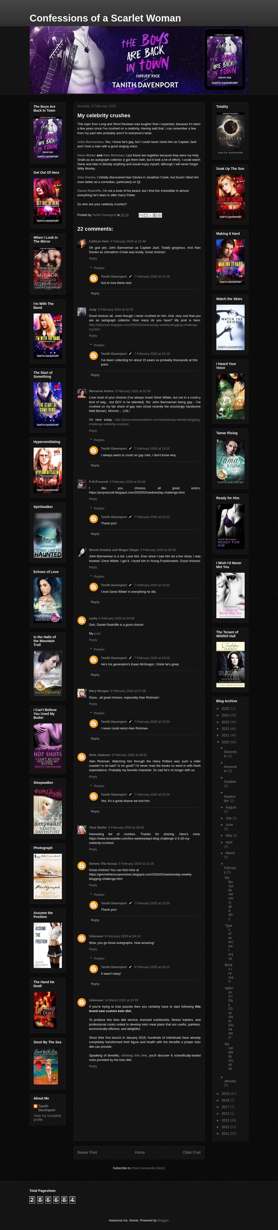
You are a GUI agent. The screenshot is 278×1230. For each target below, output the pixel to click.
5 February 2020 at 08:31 (129, 755)
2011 (225, 1133)
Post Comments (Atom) (148, 1168)
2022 (225, 729)
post (97, 633)
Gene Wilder (86, 155)
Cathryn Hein (99, 241)
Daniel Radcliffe (89, 191)
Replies (99, 268)
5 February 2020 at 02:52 (116, 309)
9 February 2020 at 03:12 (152, 967)
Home (140, 1152)
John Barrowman (90, 142)
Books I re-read (229, 973)
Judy (92, 309)
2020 (225, 742)
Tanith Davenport (114, 276)
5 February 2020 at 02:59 (133, 391)
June (229, 825)
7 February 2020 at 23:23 (152, 517)
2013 (225, 1120)
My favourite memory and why (229, 898)
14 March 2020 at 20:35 (121, 1000)
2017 (225, 1107)
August (231, 807)
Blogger (163, 1220)
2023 (225, 722)
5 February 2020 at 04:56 (116, 618)
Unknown (96, 936)
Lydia (93, 618)
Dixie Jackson (99, 755)
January (230, 1081)
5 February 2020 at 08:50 (126, 827)
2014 (225, 1113)
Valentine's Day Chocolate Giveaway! (229, 1012)
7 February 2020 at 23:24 (152, 721)
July (229, 818)
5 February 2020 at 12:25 (136, 863)
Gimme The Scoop (103, 863)
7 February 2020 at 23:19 (152, 276)
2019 (225, 1094)
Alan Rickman (113, 155)
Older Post (192, 1152)
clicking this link (134, 1055)
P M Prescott (98, 482)
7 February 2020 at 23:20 (152, 448)
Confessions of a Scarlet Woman (105, 18)
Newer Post (87, 1152)
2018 (225, 1100)
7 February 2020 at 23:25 (152, 903)
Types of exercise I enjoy (229, 942)
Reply (93, 258)
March (230, 853)
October (230, 782)
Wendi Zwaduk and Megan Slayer (114, 550)
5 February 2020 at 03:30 (158, 550)
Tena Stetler (98, 827)
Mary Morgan (99, 691)
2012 (225, 1127)
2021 (225, 735)
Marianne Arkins (101, 391)
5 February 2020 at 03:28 (127, 482)
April (229, 842)
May (229, 835)
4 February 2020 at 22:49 (128, 241)
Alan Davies (86, 177)
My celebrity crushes (229, 1056)
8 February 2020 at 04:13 (122, 936)
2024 (225, 715)
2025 (225, 709)
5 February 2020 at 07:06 (128, 691)
